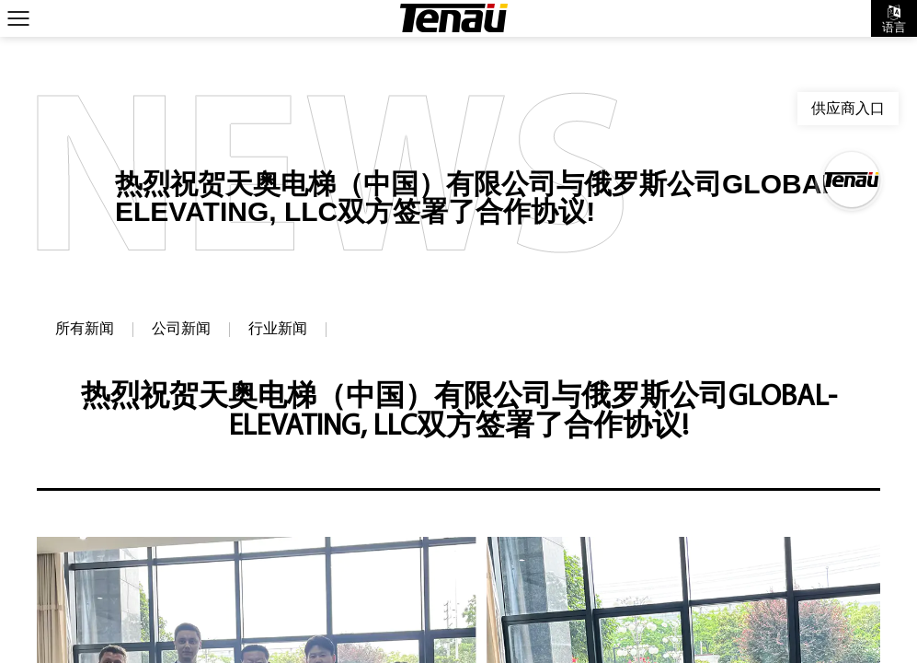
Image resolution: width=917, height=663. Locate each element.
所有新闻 (84, 329)
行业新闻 (277, 329)
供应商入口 (848, 108)
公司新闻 (181, 329)
